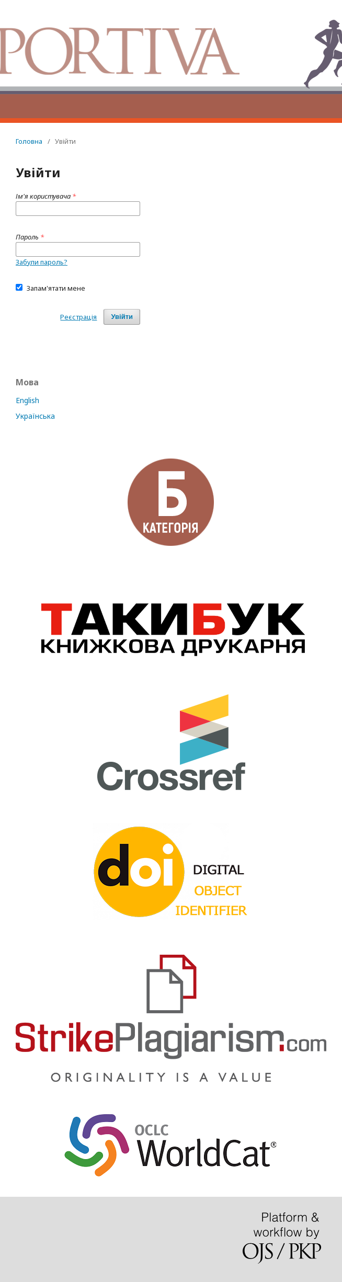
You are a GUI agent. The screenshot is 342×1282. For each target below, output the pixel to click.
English (27, 400)
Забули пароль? (41, 262)
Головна (29, 141)
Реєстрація (78, 317)
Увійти (122, 316)
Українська (35, 416)
